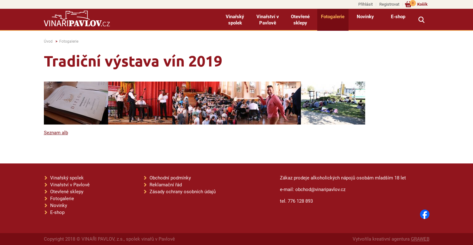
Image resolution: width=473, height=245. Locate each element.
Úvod (48, 41)
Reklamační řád (166, 185)
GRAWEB (420, 239)
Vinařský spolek (235, 20)
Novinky (365, 16)
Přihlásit (365, 4)
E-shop (398, 16)
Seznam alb (56, 133)
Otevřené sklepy (300, 20)
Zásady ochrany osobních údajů (183, 191)
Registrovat (389, 4)
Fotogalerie (332, 16)
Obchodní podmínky (170, 178)
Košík (419, 4)
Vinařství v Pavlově (267, 20)
